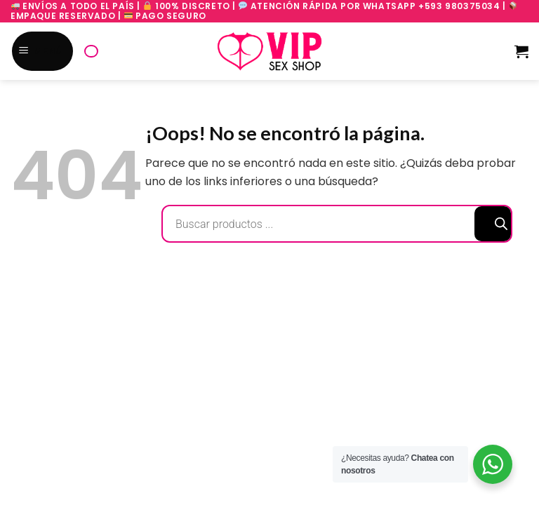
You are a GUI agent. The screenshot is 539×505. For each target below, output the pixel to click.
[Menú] (43, 52)
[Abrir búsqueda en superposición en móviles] (91, 51)
